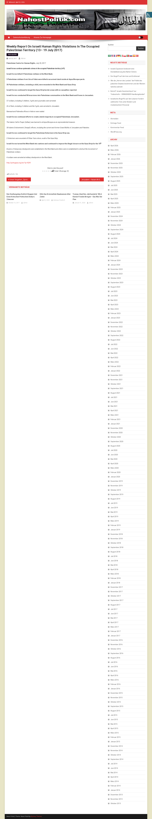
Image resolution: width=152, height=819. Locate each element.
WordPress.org (116, 132)
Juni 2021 (114, 402)
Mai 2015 (114, 724)
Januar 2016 (115, 689)
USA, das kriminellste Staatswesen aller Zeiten (55, 195)
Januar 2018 (115, 583)
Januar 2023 (115, 318)
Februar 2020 (116, 472)
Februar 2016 (116, 684)
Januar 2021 (115, 424)
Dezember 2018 (117, 534)
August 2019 (115, 499)
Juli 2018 (114, 556)
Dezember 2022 (117, 322)
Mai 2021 (114, 406)
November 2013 (117, 799)
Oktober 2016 (116, 649)
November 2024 (117, 221)
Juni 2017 (114, 614)
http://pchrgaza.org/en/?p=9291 (19, 163)
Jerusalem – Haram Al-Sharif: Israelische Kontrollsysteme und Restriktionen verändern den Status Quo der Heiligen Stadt (92, 180)
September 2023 (117, 282)
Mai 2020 (114, 459)
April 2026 (114, 146)
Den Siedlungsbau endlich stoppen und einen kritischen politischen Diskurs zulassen (22, 196)
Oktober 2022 (116, 331)
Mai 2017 (114, 618)
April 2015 (114, 728)
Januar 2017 (115, 636)
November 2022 (117, 327)
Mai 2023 (114, 300)
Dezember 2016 (117, 640)
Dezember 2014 (117, 746)
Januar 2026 (115, 159)
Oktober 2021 (116, 384)
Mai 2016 (114, 671)
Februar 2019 (116, 525)
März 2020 (115, 468)
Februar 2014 (116, 786)
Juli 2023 (114, 291)
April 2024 (114, 252)
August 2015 (115, 711)
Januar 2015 (115, 742)
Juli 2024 (114, 238)
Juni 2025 (114, 190)
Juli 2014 (114, 764)
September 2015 (117, 706)
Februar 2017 (116, 631)
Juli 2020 (114, 450)
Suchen (111, 45)
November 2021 (117, 380)
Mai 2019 (114, 512)
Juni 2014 (114, 768)
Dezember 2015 (117, 693)
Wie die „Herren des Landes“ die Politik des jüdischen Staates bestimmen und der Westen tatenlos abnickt (128, 84)
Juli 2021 (114, 397)
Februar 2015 (116, 737)
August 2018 (115, 552)
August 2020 (115, 446)
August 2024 (115, 234)
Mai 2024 (114, 247)
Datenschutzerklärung (21, 37)
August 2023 (115, 287)
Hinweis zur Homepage (42, 37)
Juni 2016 (114, 667)
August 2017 (115, 605)
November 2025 (117, 168)
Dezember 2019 (117, 481)
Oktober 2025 (116, 172)
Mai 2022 (114, 353)
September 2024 (117, 230)
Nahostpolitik (12, 54)
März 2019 (115, 521)
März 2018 (115, 574)
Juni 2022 (114, 349)
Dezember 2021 (117, 375)
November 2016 (117, 644)
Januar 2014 (115, 790)
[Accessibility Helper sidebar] (149, 15)
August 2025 (115, 181)
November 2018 (117, 539)
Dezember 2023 (117, 269)
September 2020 (117, 441)
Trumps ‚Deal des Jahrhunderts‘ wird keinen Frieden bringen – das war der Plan (87, 196)
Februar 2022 (116, 366)
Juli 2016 (114, 662)
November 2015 (117, 698)
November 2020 (117, 433)
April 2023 (114, 305)
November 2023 (117, 274)
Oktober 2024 (116, 225)
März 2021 (115, 415)
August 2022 (115, 340)
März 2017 (115, 627)
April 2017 (114, 622)
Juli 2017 (114, 609)
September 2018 (117, 547)
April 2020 (114, 464)
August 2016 (115, 658)
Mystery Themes (36, 816)
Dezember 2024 (117, 216)
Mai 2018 (114, 565)
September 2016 (117, 653)
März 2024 (115, 256)
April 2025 (114, 199)
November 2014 (117, 750)
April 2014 (114, 777)
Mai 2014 (114, 773)
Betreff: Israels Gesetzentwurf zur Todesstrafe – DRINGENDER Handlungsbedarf (128, 92)
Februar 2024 (116, 260)
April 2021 (114, 410)
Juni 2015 (114, 719)
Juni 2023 (114, 296)
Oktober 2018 (116, 543)
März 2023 (115, 309)
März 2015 (115, 733)
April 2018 (114, 569)
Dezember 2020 (117, 428)
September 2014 (117, 759)
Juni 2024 (114, 243)
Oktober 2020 (116, 437)
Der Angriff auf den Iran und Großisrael (125, 76)
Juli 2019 (114, 503)
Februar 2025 (116, 207)
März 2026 (115, 150)
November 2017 (117, 591)
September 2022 (117, 335)
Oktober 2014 (116, 755)
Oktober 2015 (116, 702)
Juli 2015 (114, 715)
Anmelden (114, 119)
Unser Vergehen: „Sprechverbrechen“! (20, 180)
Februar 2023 (116, 313)
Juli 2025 (114, 185)
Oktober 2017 (116, 596)
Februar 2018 (116, 578)
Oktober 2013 (116, 803)
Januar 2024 (115, 265)
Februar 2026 (116, 154)
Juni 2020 (114, 455)
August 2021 (115, 393)
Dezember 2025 (117, 163)
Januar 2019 (115, 530)
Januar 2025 (115, 212)
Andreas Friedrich (59, 200)
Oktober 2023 (116, 278)
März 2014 (115, 781)
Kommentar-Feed (117, 127)
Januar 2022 (115, 371)
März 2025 (115, 203)
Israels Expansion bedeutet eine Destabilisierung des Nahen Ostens (124, 70)
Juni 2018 (114, 561)
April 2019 (114, 516)
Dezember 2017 (117, 587)
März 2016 (115, 680)
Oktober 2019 (116, 490)
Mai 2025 (114, 194)
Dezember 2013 (117, 795)
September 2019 (117, 494)
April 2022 (114, 358)
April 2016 (114, 675)
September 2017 (117, 600)
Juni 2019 (114, 508)
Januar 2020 (115, 477)
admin (23, 58)
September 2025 (117, 176)
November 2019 (117, 486)
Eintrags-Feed (116, 123)
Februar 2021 (116, 419)
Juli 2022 (114, 344)
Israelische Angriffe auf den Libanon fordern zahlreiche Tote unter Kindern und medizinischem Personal (127, 102)
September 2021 (117, 388)
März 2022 (115, 362)
